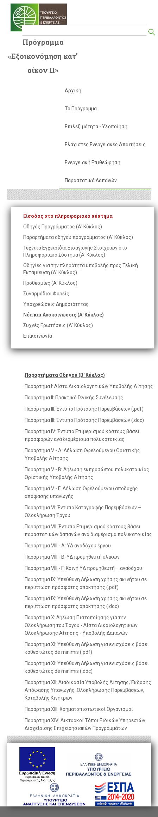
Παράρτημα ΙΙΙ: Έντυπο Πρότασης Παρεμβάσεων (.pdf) (84, 409)
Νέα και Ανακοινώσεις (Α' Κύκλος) (63, 315)
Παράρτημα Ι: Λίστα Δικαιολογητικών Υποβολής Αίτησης (89, 386)
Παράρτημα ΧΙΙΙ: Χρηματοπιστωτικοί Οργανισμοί (79, 709)
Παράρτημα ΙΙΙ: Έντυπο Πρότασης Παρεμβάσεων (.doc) (84, 420)
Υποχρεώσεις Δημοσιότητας (56, 304)
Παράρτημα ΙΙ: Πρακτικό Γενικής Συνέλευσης (74, 397)
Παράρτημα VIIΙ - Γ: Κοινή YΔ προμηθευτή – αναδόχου (83, 568)
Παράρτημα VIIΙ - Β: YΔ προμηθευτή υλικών (72, 557)
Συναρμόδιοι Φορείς (46, 293)
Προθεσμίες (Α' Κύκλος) (50, 283)
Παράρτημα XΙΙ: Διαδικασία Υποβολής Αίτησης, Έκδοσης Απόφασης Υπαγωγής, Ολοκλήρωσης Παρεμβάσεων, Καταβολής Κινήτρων (88, 690)
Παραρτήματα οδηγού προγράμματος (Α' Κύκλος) (78, 237)
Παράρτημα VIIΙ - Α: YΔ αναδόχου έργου (68, 545)
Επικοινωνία (37, 336)
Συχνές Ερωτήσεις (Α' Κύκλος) (58, 325)
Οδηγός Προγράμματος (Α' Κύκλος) (62, 226)
